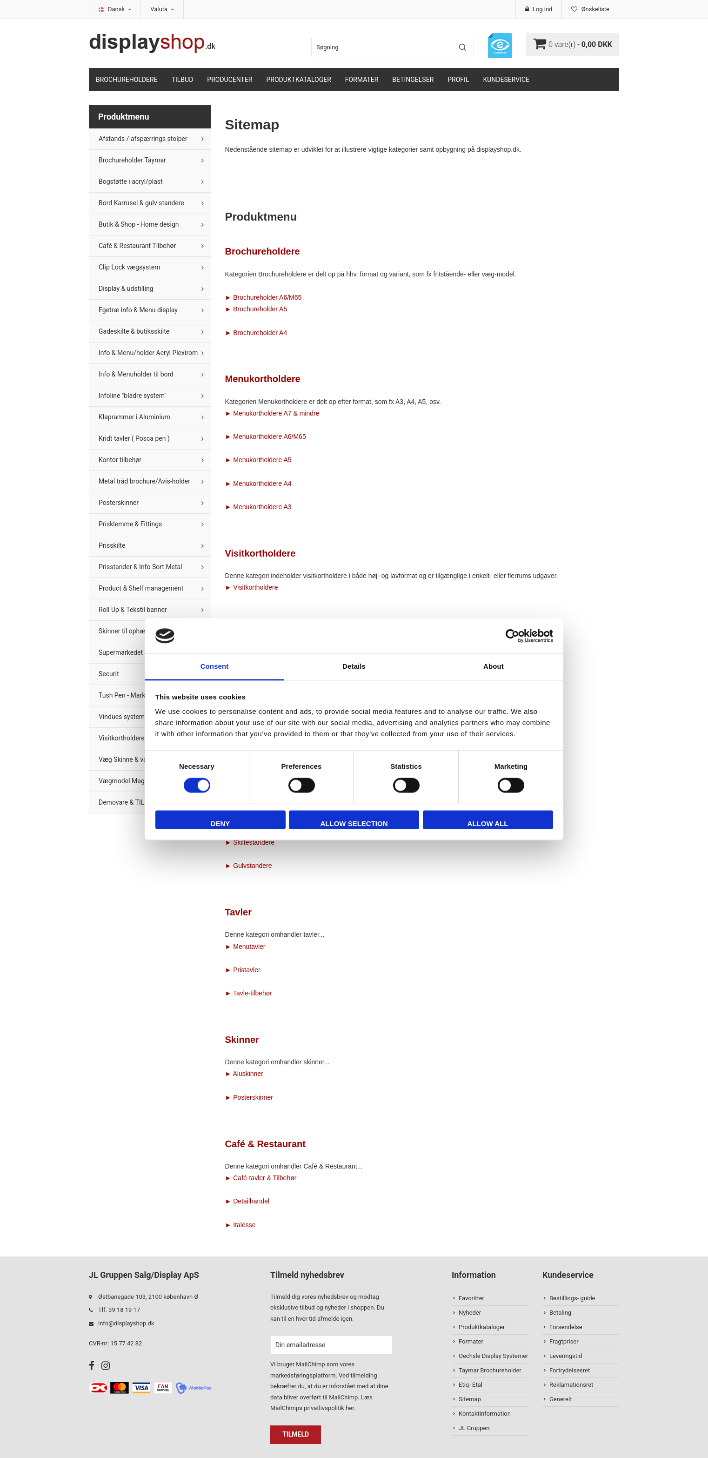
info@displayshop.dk (126, 1323)
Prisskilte (112, 545)
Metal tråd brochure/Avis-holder (144, 481)
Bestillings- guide (572, 1298)
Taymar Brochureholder (490, 1370)
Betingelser (413, 79)
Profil (458, 79)
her (350, 1407)
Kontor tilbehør (120, 460)
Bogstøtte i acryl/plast (131, 181)
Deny (220, 824)
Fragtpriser (564, 1341)
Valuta (162, 9)
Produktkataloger (299, 79)
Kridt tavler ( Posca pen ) (134, 438)
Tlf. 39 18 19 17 (119, 1309)
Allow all (488, 824)
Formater (362, 79)
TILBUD (183, 79)
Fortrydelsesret (569, 1370)
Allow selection (354, 824)
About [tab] (493, 667)
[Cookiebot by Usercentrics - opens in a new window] (512, 636)
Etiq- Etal (470, 1384)
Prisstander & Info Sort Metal (140, 567)
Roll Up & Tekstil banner (133, 609)
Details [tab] (354, 667)
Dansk (119, 9)
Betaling (560, 1312)
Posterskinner (119, 502)
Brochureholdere (127, 79)
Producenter (229, 79)
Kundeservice (506, 79)
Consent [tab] (214, 667)
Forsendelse (565, 1327)
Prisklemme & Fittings (130, 524)
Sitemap (470, 1399)
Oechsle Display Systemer (493, 1355)
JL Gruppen (474, 1427)
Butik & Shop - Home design (139, 224)
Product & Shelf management (141, 588)
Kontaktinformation (485, 1413)
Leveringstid (565, 1355)
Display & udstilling (126, 288)
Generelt (560, 1399)
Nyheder (470, 1312)
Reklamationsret (571, 1384)
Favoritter (471, 1298)
